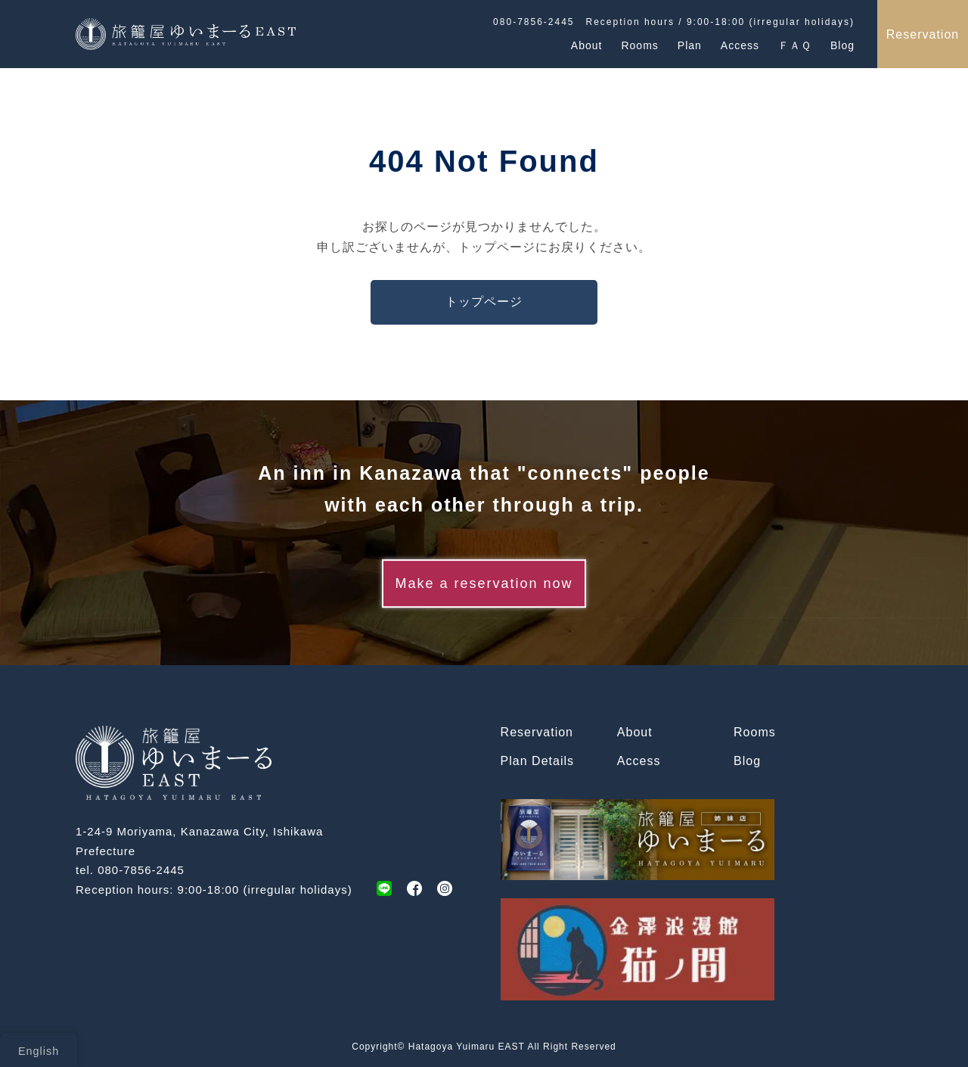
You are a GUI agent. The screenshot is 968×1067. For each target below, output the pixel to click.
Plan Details (537, 760)
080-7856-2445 (141, 869)
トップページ (484, 301)
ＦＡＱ (794, 45)
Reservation (922, 34)
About (587, 45)
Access (740, 45)
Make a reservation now (483, 583)
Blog (842, 45)
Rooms (639, 45)
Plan (690, 45)
